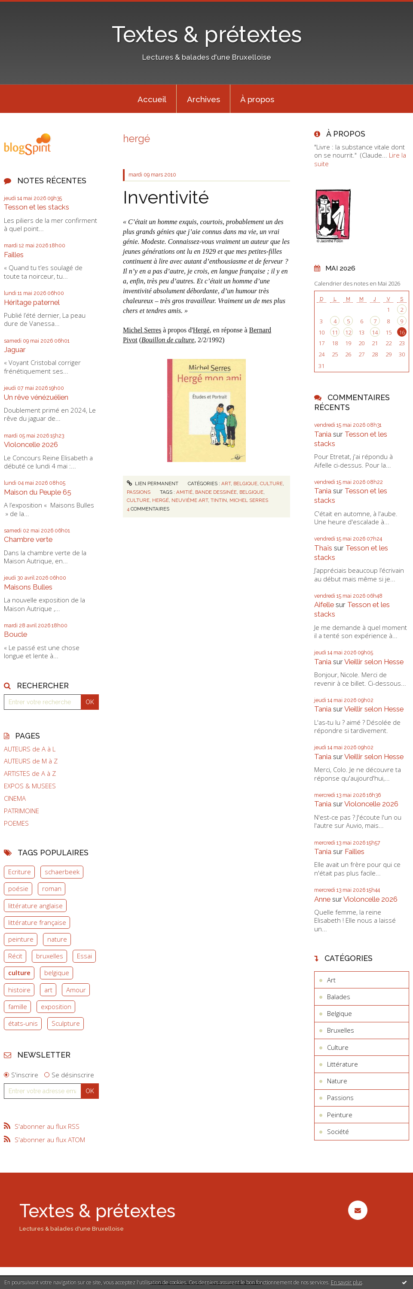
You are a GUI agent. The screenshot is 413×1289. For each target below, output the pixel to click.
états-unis (23, 1023)
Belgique (245, 483)
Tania (322, 434)
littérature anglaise (35, 905)
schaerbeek (62, 871)
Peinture (339, 1114)
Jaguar (15, 349)
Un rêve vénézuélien (36, 397)
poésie (18, 888)
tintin (219, 500)
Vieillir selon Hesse (374, 661)
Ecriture (19, 871)
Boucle (15, 634)
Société (338, 1131)
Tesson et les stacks (36, 207)
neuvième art (189, 500)
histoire (19, 989)
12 (348, 332)
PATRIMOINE (21, 811)
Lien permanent (152, 483)
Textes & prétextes (207, 34)
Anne (322, 899)
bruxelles (49, 956)
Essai (84, 956)
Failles (14, 254)
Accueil (152, 99)
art (48, 989)
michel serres (248, 500)
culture (19, 972)
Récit (15, 956)
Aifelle (324, 604)
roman (51, 888)
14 (375, 332)
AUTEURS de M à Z (31, 761)
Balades (338, 996)
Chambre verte (28, 539)
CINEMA (15, 798)
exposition (56, 1006)
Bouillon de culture (167, 340)
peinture (21, 939)
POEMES (16, 823)
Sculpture (66, 1023)
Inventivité (166, 197)
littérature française (37, 922)
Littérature (342, 1064)
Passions (138, 492)
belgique (56, 972)
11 (335, 332)
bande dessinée (216, 492)
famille (17, 1006)
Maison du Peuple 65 (37, 492)
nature (57, 939)
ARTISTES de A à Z (30, 773)
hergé (160, 500)
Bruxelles (340, 1030)
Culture (271, 483)
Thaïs (323, 548)
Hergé (201, 330)
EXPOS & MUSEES (30, 786)
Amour (76, 989)
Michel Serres (142, 330)
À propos (257, 99)
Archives (203, 99)
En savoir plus (346, 1282)
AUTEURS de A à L (29, 749)
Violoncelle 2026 (31, 444)
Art (226, 483)
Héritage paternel (32, 302)
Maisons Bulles (28, 587)
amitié (184, 492)
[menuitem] (151, 99)
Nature (337, 1080)
